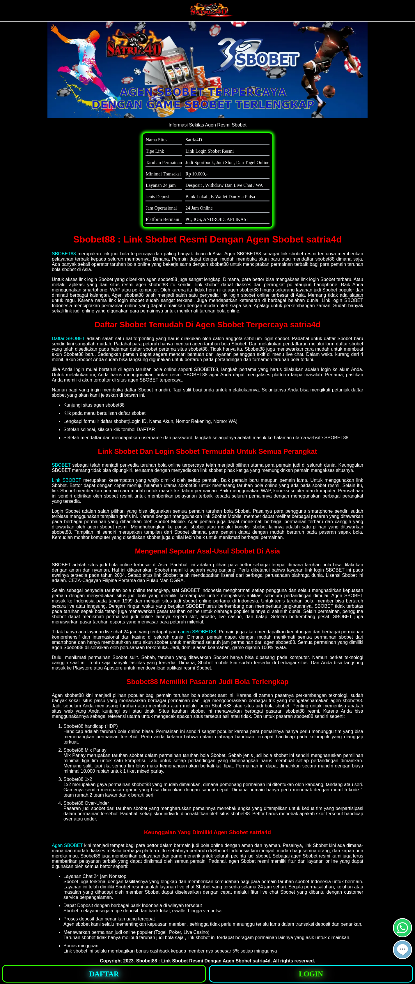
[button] (402, 949)
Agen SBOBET (67, 845)
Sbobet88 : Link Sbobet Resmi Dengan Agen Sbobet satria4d (203, 960)
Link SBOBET (66, 480)
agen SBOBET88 (198, 631)
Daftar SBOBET (68, 338)
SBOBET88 (64, 253)
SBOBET (61, 465)
